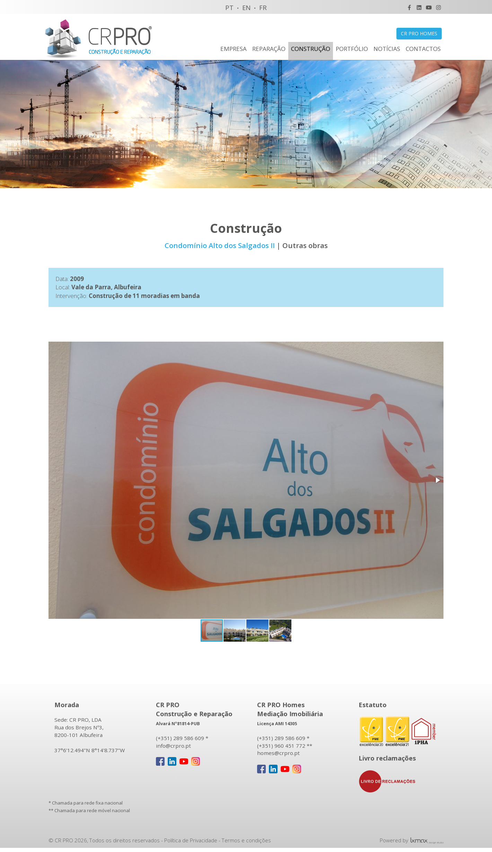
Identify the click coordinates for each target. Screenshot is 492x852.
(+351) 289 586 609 (180, 738)
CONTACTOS (423, 49)
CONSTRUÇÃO (310, 49)
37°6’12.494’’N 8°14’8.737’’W (89, 750)
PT (229, 7)
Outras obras (305, 246)
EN (246, 7)
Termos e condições (246, 840)
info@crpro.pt (173, 746)
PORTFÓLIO (352, 49)
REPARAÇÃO (268, 49)
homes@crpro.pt (278, 753)
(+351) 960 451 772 (281, 746)
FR (263, 7)
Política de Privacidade (190, 840)
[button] (437, 480)
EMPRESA (233, 49)
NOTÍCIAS (387, 49)
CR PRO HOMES (419, 33)
